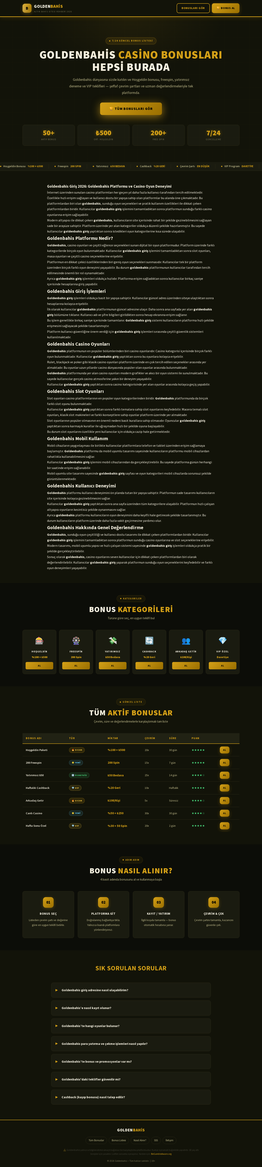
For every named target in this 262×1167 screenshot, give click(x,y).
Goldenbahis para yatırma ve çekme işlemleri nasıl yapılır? (105, 1044)
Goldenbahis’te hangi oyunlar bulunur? (91, 1026)
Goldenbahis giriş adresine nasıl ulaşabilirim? (95, 990)
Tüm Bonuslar (96, 1140)
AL (39, 667)
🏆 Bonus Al (225, 8)
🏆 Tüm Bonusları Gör (131, 108)
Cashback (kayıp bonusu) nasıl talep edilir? (93, 1097)
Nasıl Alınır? (140, 1140)
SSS (156, 1140)
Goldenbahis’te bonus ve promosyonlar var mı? (97, 1061)
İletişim (169, 1140)
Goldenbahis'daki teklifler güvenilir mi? (91, 1079)
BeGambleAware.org (161, 1153)
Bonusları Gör (193, 8)
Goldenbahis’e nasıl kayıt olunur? (86, 1008)
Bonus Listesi (119, 1140)
